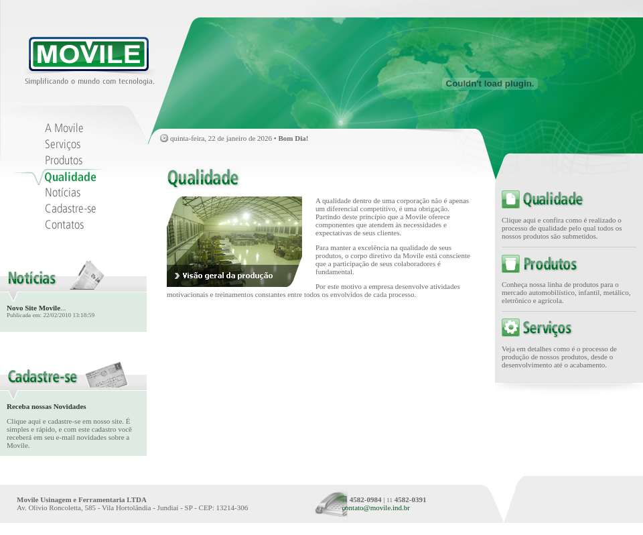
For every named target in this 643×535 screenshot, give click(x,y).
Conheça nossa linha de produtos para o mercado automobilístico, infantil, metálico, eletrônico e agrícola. (566, 292)
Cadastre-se (61, 209)
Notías (61, 193)
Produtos (61, 161)
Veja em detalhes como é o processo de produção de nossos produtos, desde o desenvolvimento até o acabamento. (559, 357)
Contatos (61, 225)
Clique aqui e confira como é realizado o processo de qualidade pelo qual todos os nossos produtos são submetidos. (562, 228)
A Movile (61, 129)
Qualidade (61, 177)
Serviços (61, 145)
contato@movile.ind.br (376, 507)
